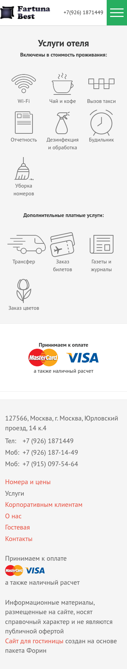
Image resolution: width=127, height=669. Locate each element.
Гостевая (17, 527)
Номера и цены (28, 481)
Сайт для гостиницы (34, 640)
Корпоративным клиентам (44, 504)
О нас (13, 516)
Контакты (19, 538)
